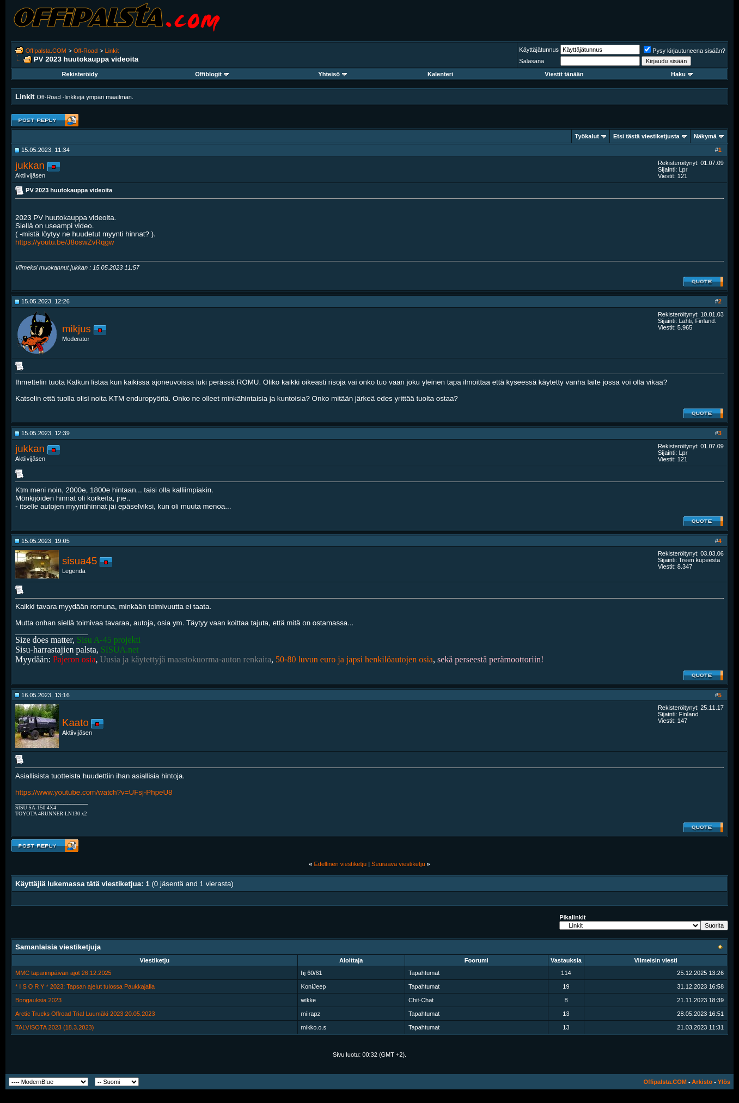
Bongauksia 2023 (38, 1000)
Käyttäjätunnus (539, 49)
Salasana (531, 61)
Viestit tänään (564, 74)
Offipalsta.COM (46, 50)
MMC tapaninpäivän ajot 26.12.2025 (63, 973)
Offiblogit (212, 74)
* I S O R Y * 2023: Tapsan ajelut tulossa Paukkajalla (85, 986)
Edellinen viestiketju (340, 864)
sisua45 (79, 560)
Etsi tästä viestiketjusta (646, 136)
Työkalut (587, 136)
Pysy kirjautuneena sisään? (684, 50)
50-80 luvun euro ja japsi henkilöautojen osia (354, 659)
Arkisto (702, 1081)
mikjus (76, 328)
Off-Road (85, 50)
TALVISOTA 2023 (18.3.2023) (54, 1027)
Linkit (112, 50)
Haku (682, 74)
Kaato (75, 722)
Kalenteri (440, 74)
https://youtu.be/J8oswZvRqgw (64, 242)
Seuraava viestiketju (398, 864)
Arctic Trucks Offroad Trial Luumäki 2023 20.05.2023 (85, 1013)
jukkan (30, 165)
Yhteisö (332, 74)
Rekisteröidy (80, 74)
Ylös (724, 1081)
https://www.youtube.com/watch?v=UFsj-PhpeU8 (94, 792)
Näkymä (705, 136)
